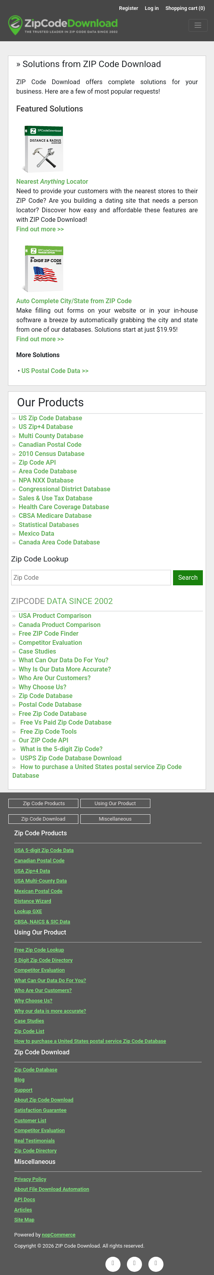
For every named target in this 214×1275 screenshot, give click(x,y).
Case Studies (37, 651)
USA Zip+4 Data (32, 871)
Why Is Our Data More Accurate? (65, 669)
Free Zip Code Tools (48, 731)
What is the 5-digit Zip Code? (61, 749)
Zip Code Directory (35, 1151)
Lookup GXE (28, 911)
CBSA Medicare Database (55, 515)
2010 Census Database (51, 454)
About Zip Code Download (44, 1100)
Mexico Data (36, 533)
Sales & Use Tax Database (55, 498)
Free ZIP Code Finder (48, 633)
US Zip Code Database (50, 418)
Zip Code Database (45, 696)
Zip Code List (29, 1031)
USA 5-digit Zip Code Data (44, 850)
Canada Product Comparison (60, 625)
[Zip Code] (91, 577)
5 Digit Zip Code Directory (43, 960)
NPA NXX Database (46, 480)
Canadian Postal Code (50, 444)
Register (128, 8)
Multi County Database (51, 436)
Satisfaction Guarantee (40, 1110)
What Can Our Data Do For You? (64, 660)
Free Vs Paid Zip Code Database (65, 722)
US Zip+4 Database (46, 427)
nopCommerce (58, 1235)
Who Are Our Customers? (55, 678)
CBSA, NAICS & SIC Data (42, 922)
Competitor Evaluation (50, 642)
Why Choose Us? (42, 687)
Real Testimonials (34, 1141)
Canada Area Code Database (59, 542)
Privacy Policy (30, 1179)
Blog (19, 1080)
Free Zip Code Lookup (39, 950)
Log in (152, 8)
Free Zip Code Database (53, 713)
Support (23, 1090)
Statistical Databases (49, 525)
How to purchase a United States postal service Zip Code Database (90, 1041)
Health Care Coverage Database (64, 507)
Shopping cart (185, 8)
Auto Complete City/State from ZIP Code (74, 301)
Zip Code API (37, 462)
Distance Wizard (32, 901)
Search (188, 577)
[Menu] (198, 25)
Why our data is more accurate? (50, 1011)
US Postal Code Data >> (54, 371)
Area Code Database (48, 471)
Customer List (30, 1120)
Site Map (24, 1220)
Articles (23, 1210)
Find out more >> (40, 229)
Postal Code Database (50, 704)
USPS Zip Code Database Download (71, 758)
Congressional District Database (64, 489)
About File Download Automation (51, 1189)
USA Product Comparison (55, 615)
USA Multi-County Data (40, 881)
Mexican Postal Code (38, 891)
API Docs (24, 1199)
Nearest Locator (52, 181)
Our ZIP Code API (43, 740)
